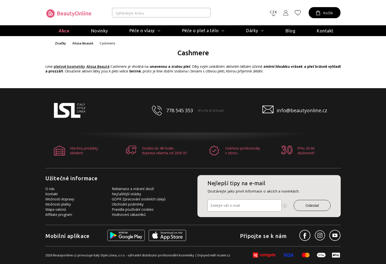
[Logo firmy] (68, 13)
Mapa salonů (55, 209)
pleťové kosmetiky (69, 66)
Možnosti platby (58, 204)
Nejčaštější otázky (126, 194)
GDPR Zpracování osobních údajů (139, 199)
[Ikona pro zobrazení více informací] (285, 206)
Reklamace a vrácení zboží (133, 188)
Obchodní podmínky (128, 204)
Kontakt (325, 30)
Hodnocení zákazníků (129, 214)
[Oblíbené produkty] (298, 12)
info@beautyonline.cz (302, 110)
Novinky (99, 30)
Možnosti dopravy (59, 199)
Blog (290, 30)
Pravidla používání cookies (133, 209)
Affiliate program (58, 214)
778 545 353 (179, 110)
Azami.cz (223, 255)
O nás (50, 188)
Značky (60, 43)
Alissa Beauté (82, 43)
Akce (64, 30)
